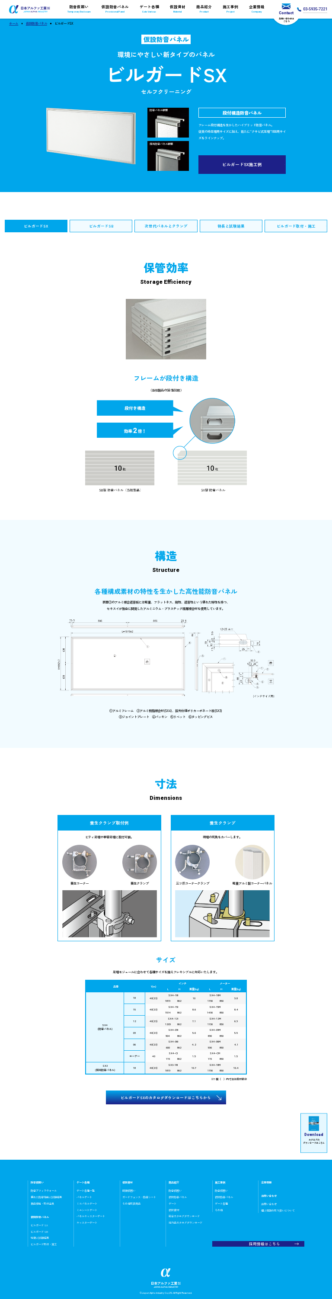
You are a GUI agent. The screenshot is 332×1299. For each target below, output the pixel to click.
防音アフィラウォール (44, 1191)
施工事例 (230, 9)
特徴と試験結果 (40, 1238)
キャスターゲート (87, 1223)
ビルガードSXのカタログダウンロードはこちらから (166, 1097)
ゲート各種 (149, 9)
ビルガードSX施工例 (242, 164)
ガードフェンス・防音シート (139, 1197)
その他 (219, 1210)
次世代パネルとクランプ (166, 225)
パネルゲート (84, 1197)
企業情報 (257, 9)
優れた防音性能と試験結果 (46, 1197)
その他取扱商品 (131, 1204)
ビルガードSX (36, 225)
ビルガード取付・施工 (296, 225)
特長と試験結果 (231, 225)
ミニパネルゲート (87, 1204)
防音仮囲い (79, 9)
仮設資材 (177, 9)
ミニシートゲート (87, 1210)
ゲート (172, 1204)
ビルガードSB (101, 225)
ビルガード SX (39, 1225)
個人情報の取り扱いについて (278, 1210)
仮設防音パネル (115, 9)
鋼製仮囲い (128, 1191)
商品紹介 (204, 9)
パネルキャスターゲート (91, 1216)
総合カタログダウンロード (184, 1216)
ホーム (13, 23)
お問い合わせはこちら (286, 13)
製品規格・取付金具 (42, 1204)
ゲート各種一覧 (86, 1191)
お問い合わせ (269, 1204)
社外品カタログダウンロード (185, 1223)
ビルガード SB (39, 1232)
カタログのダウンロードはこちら (314, 1130)
